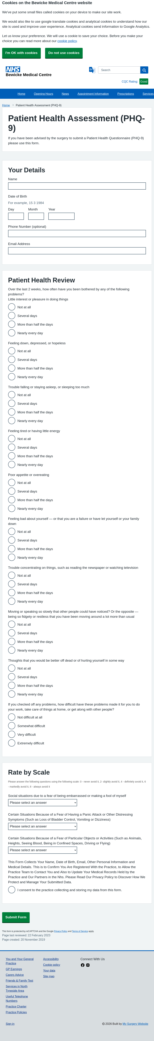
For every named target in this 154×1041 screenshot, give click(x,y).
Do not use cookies (63, 53)
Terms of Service (80, 931)
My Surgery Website (135, 1023)
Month (33, 209)
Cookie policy (51, 964)
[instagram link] (88, 965)
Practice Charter (16, 1006)
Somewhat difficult (31, 726)
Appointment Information (93, 93)
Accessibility (51, 959)
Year (51, 209)
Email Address (19, 244)
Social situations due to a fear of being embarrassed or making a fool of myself (67, 795)
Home (21, 93)
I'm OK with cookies (21, 53)
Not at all (24, 307)
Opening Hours (43, 93)
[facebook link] (83, 965)
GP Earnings (14, 969)
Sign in (10, 1023)
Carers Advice (15, 974)
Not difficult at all (29, 717)
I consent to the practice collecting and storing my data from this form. (69, 890)
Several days (27, 315)
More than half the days (35, 324)
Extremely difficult (30, 743)
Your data (49, 970)
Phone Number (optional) (27, 226)
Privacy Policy (60, 931)
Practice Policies (16, 1012)
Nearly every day (30, 333)
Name (12, 179)
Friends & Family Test (19, 980)
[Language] (92, 70)
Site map (48, 976)
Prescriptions (125, 93)
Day (11, 209)
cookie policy (67, 41)
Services (148, 93)
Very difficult (26, 734)
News (65, 93)
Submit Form (15, 917)
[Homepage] (47, 71)
